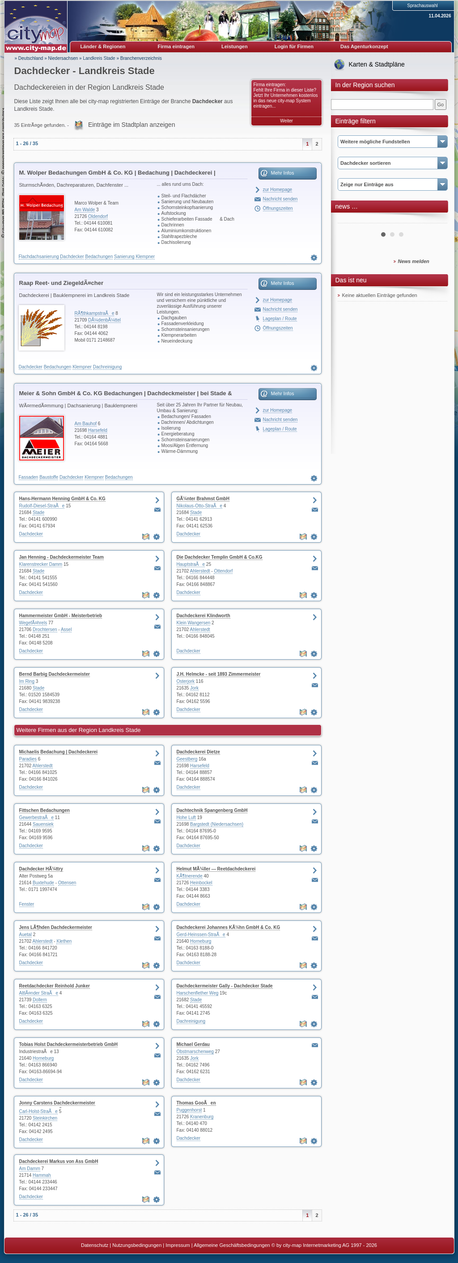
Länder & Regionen (103, 46)
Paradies (28, 759)
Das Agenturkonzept (364, 46)
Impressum (177, 1245)
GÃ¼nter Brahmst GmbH (203, 498)
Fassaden (28, 477)
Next (435, 220)
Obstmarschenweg (195, 1051)
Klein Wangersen (194, 622)
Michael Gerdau (193, 1044)
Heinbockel (201, 882)
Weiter (286, 120)
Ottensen (67, 882)
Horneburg (200, 941)
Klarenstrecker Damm (41, 564)
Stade (38, 512)
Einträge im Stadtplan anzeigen (131, 124)
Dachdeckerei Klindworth (203, 615)
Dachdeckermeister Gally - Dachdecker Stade (225, 985)
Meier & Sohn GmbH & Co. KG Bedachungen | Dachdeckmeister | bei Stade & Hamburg (125, 395)
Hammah (42, 1175)
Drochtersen (45, 629)
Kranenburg (201, 1116)
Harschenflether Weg (198, 993)
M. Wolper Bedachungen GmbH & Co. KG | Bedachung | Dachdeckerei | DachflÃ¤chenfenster (117, 174)
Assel (66, 629)
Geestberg (187, 759)
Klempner (145, 256)
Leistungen (234, 46)
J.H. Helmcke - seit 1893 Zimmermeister (219, 674)
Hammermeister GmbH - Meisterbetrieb (60, 615)
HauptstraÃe (191, 564)
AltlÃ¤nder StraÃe (39, 993)
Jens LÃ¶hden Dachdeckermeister (55, 927)
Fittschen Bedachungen (44, 810)
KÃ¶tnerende (190, 876)
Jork (194, 688)
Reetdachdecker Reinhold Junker (54, 985)
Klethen (64, 941)
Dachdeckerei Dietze (198, 751)
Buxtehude (43, 882)
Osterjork (186, 681)
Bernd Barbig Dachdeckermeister (54, 674)
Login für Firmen (294, 46)
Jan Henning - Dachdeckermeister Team (61, 557)
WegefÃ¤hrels (33, 622)
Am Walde (85, 209)
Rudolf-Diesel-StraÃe (42, 505)
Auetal (25, 934)
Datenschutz (94, 1245)
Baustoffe (48, 477)
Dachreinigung (107, 366)
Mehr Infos (282, 173)
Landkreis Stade (99, 58)
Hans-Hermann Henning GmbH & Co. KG (62, 498)
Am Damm (29, 1168)
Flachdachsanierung (39, 256)
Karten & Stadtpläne (377, 64)
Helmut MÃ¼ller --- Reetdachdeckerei (216, 868)
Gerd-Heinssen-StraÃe (201, 934)
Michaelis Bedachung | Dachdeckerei (58, 751)
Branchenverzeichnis (141, 58)
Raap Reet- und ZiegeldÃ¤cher (61, 283)
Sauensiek (43, 824)
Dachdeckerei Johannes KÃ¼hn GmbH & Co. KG (228, 927)
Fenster (26, 904)
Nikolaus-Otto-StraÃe (199, 505)
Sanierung (124, 256)
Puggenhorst (189, 1110)
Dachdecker (72, 256)
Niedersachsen (63, 58)
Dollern (40, 999)
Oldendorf (98, 216)
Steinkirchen (45, 1118)
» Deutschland (29, 58)
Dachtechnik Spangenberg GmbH (212, 810)
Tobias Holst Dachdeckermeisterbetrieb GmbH (68, 1044)
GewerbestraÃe (36, 817)
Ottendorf (223, 571)
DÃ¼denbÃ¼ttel (104, 320)
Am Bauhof (86, 423)
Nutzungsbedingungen (136, 1245)
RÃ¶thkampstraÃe (94, 313)
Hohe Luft (186, 817)
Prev (349, 220)
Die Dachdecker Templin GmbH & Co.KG (220, 557)
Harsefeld (97, 430)
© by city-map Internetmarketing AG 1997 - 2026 (324, 1245)
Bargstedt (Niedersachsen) (216, 824)
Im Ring (26, 681)
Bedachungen (99, 256)
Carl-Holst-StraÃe (38, 1111)
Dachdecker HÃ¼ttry (41, 868)
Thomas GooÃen (196, 1102)
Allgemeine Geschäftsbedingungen (232, 1245)
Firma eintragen (176, 46)
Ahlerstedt (200, 571)
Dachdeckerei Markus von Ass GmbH (58, 1161)
